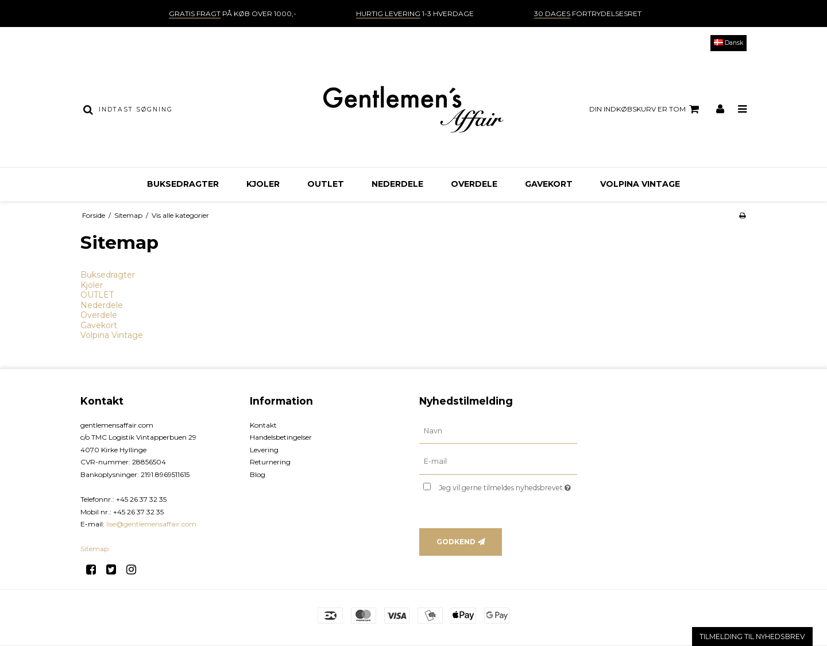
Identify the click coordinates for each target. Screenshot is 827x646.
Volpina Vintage (640, 184)
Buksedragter (183, 184)
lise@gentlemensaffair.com (151, 524)
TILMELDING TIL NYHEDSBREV (752, 636)
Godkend (456, 541)
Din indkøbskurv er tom (645, 109)
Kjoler (263, 184)
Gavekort (549, 184)
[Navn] (498, 430)
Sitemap (94, 548)
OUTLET (325, 184)
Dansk (728, 43)
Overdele (474, 184)
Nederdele (397, 184)
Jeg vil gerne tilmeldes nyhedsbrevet (508, 485)
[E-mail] (498, 461)
